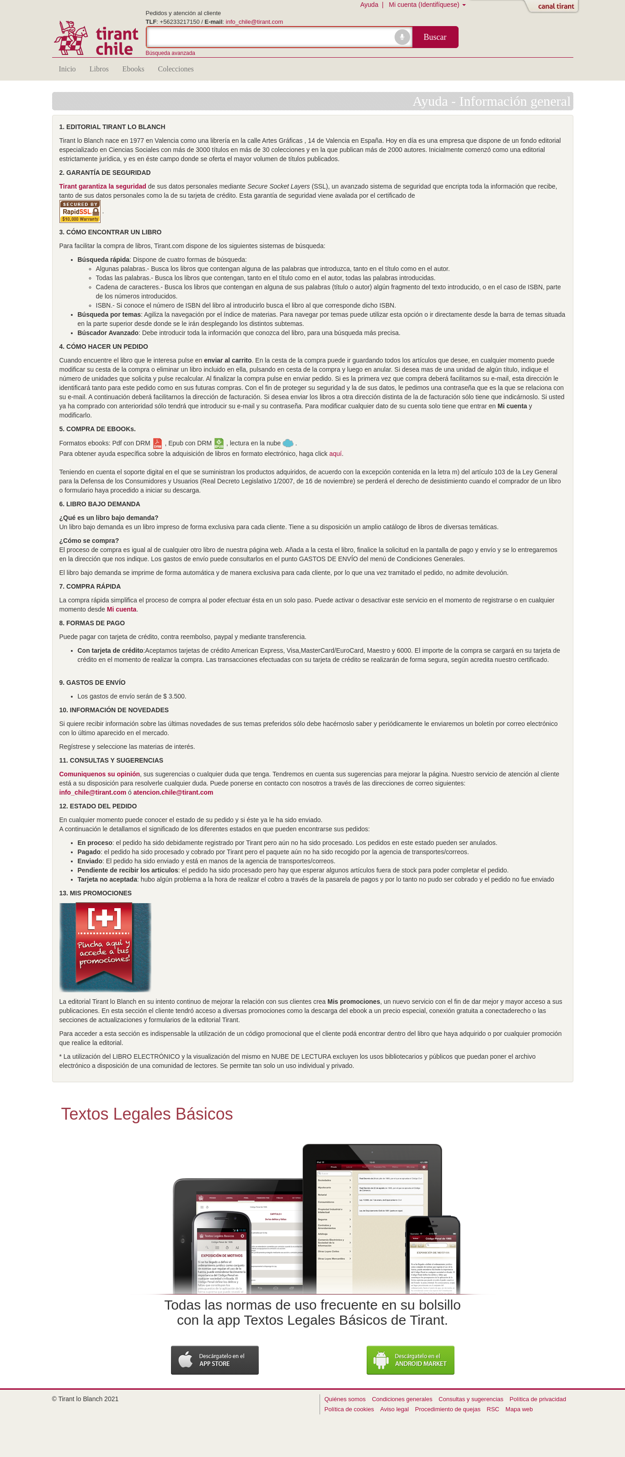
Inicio (67, 69)
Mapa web (519, 1409)
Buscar (435, 37)
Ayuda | (373, 4)
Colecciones (176, 69)
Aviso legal (394, 1409)
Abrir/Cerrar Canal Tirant (552, 7)
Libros (99, 69)
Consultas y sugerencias (470, 1399)
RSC (493, 1409)
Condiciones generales (402, 1399)
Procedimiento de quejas (448, 1409)
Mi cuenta (122, 609)
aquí (335, 453)
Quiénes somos (345, 1399)
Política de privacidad (538, 1399)
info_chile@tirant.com (254, 21)
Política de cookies (349, 1409)
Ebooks (133, 69)
